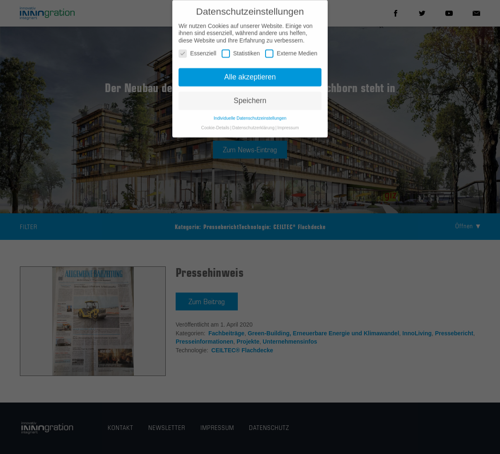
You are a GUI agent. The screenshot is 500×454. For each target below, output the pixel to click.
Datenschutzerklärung (253, 130)
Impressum (288, 130)
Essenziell (197, 57)
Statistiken (241, 57)
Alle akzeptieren (250, 80)
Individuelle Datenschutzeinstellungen (250, 121)
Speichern (250, 104)
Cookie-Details (215, 130)
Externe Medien (291, 57)
